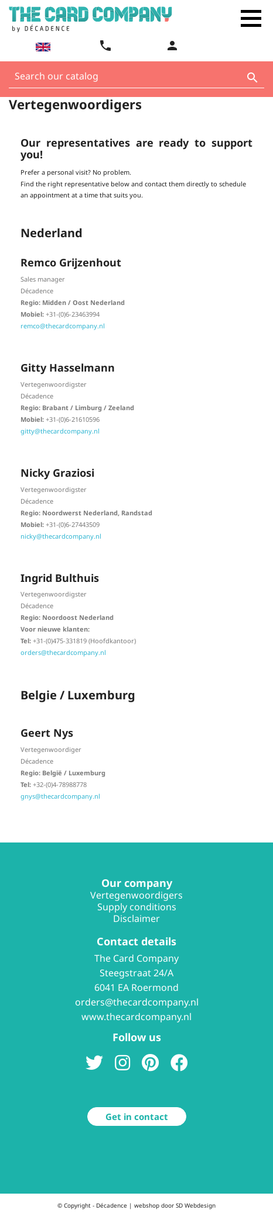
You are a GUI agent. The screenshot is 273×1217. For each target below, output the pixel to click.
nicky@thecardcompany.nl (61, 536)
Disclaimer (136, 918)
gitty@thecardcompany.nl (60, 431)
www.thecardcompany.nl (136, 1016)
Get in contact (136, 1116)
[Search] (136, 79)
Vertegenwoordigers (136, 895)
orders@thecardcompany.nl (63, 652)
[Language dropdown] (41, 47)
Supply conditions (136, 906)
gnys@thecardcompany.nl (60, 796)
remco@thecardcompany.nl (63, 325)
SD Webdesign (196, 1205)
